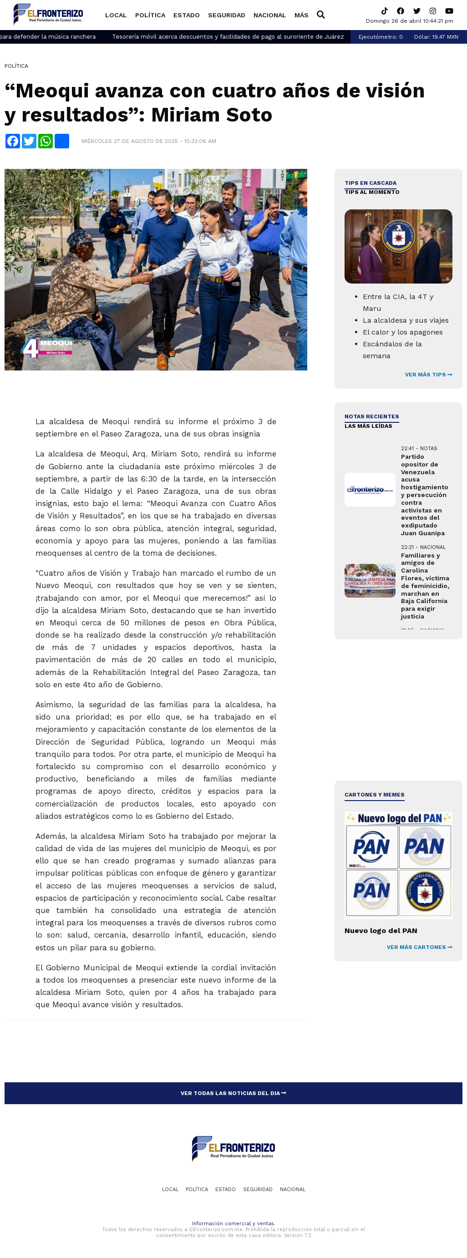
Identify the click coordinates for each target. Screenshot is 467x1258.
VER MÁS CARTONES (419, 947)
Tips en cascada (370, 183)
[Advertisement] (398, 710)
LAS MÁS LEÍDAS (368, 426)
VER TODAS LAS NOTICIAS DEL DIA (233, 1093)
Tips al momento (372, 192)
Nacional (270, 15)
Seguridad (226, 15)
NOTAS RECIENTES (372, 416)
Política (150, 15)
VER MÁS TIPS (428, 374)
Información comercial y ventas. (233, 1224)
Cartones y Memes (375, 794)
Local (116, 15)
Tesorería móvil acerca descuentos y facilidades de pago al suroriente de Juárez (241, 36)
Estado (186, 15)
